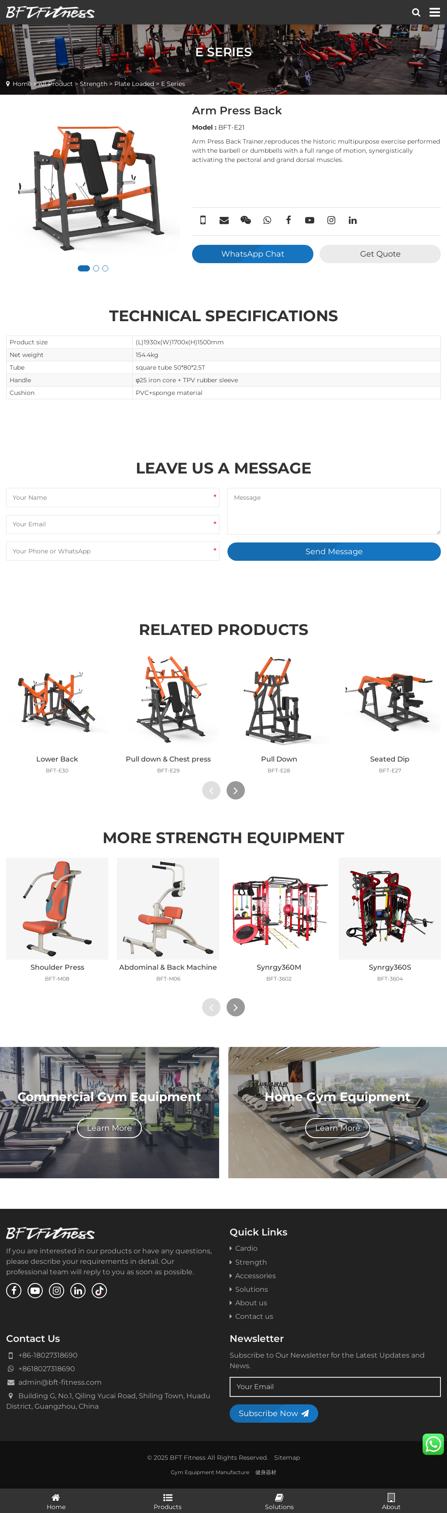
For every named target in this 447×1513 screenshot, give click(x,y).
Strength (93, 84)
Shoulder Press (57, 967)
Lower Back (57, 759)
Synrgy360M (279, 967)
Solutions (249, 1289)
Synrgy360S (390, 967)
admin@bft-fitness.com (60, 1382)
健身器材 (265, 1472)
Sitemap (287, 1458)
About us (248, 1302)
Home (22, 84)
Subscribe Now (274, 1413)
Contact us (251, 1316)
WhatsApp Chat (252, 253)
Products (168, 1501)
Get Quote (380, 253)
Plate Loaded (134, 84)
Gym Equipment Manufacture (210, 1472)
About (391, 1501)
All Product (55, 84)
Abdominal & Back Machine (168, 967)
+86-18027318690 (48, 1355)
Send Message (334, 551)
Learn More (109, 1127)
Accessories (253, 1275)
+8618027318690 (46, 1368)
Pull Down (279, 759)
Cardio (244, 1248)
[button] (84, 268)
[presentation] (211, 790)
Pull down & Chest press (168, 759)
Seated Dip (389, 759)
